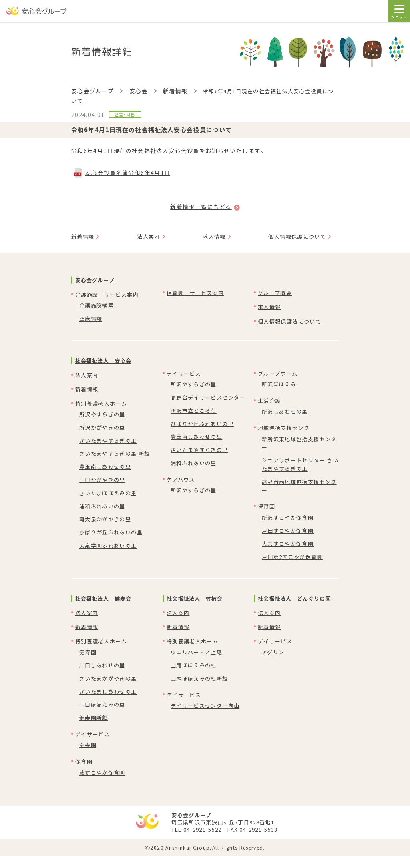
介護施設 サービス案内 (107, 294)
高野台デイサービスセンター (208, 397)
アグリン (273, 652)
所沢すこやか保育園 (288, 517)
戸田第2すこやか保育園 (292, 557)
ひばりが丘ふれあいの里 (111, 532)
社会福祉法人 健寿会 (103, 598)
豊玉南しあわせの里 (105, 466)
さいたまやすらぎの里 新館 (114, 453)
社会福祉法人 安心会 (103, 360)
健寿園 (87, 652)
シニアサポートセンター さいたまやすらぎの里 (300, 464)
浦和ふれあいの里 (102, 506)
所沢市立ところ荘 (194, 410)
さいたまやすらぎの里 (108, 440)
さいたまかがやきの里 (108, 678)
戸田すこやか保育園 (288, 530)
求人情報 (214, 236)
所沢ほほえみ (279, 384)
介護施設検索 (96, 305)
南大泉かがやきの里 (105, 519)
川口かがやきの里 (102, 480)
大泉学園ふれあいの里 (108, 545)
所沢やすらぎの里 (102, 414)
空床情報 (90, 318)
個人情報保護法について (289, 321)
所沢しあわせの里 (285, 411)
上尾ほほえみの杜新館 (199, 678)
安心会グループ (92, 91)
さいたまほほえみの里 (108, 493)
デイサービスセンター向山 (205, 705)
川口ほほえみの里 (102, 704)
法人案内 (148, 236)
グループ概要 (275, 293)
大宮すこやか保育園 (288, 543)
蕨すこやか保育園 (102, 772)
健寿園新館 (93, 717)
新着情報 (175, 91)
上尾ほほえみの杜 (194, 665)
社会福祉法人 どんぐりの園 (294, 598)
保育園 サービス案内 (195, 293)
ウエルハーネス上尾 (196, 652)
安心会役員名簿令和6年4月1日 (127, 173)
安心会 (138, 91)
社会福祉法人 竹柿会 (195, 598)
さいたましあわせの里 (108, 691)
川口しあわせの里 (102, 665)
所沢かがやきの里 (102, 427)
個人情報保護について (297, 236)
